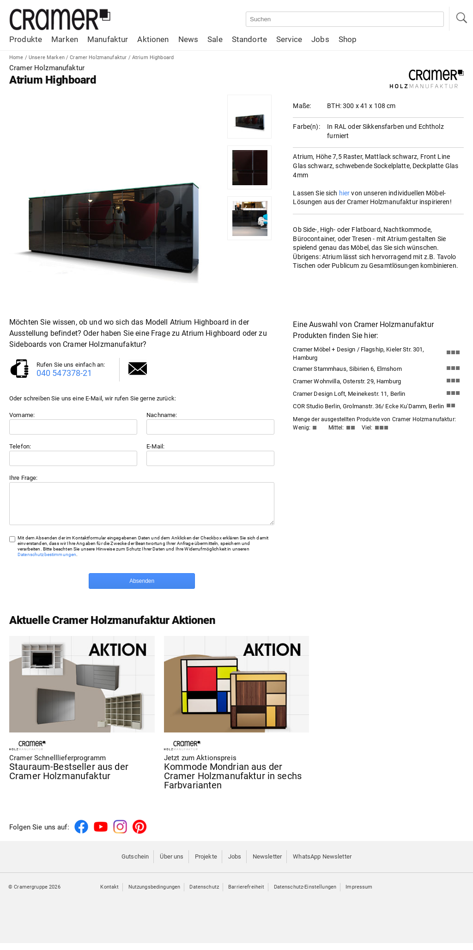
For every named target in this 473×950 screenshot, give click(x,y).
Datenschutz (204, 894)
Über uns (171, 863)
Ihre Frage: (23, 477)
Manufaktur (107, 39)
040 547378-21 (64, 373)
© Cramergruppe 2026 (34, 894)
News (188, 39)
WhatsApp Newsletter (322, 863)
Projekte (206, 863)
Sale (215, 39)
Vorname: (22, 414)
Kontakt (109, 894)
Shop (348, 39)
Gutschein (135, 863)
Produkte (25, 39)
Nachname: (161, 414)
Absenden (141, 588)
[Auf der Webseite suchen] (345, 19)
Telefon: (20, 446)
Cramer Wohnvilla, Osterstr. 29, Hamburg (347, 381)
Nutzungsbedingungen (154, 894)
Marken (64, 39)
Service (289, 39)
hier (344, 193)
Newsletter (267, 863)
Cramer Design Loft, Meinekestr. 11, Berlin (349, 393)
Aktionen (153, 39)
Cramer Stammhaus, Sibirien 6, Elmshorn (347, 368)
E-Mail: (155, 446)
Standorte (249, 39)
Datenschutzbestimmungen (47, 561)
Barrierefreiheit (246, 894)
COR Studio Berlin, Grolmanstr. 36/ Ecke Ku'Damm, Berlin (368, 406)
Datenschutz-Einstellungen (305, 894)
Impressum (359, 894)
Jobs (320, 39)
